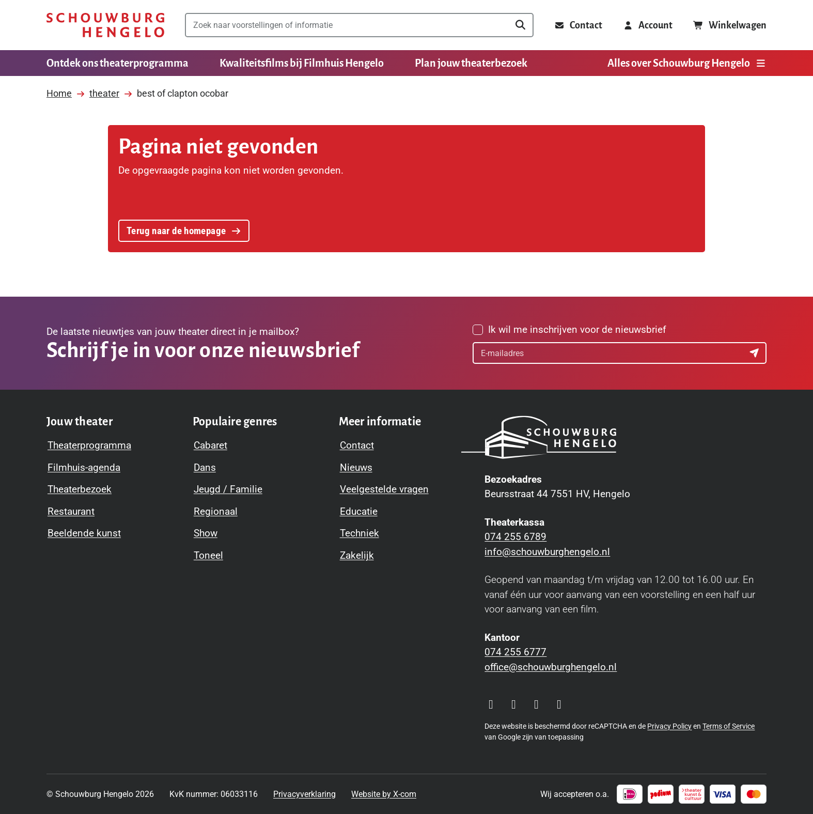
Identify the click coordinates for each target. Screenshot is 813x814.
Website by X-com (383, 794)
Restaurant (71, 511)
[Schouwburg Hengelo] (105, 25)
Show (205, 533)
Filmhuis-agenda (84, 467)
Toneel (208, 555)
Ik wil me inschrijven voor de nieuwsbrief (577, 329)
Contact (357, 445)
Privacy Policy (669, 726)
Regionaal (216, 511)
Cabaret (210, 445)
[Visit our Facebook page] (513, 704)
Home (59, 93)
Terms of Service (728, 726)
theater (104, 93)
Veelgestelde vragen (384, 489)
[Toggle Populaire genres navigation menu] (235, 422)
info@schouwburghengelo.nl (547, 552)
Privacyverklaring (304, 794)
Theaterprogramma (89, 445)
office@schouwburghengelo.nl (550, 667)
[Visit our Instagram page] (490, 704)
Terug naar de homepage (184, 231)
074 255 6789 (515, 537)
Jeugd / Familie (228, 489)
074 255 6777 (515, 652)
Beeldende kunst (84, 533)
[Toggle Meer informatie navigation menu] (380, 422)
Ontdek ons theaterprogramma (117, 63)
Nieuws (356, 467)
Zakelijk (357, 555)
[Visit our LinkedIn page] (559, 704)
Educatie (359, 511)
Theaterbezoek (80, 489)
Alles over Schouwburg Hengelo (687, 63)
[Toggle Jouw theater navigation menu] (79, 422)
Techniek (359, 533)
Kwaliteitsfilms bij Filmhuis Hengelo (302, 63)
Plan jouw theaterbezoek (471, 63)
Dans (205, 467)
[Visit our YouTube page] (536, 704)
